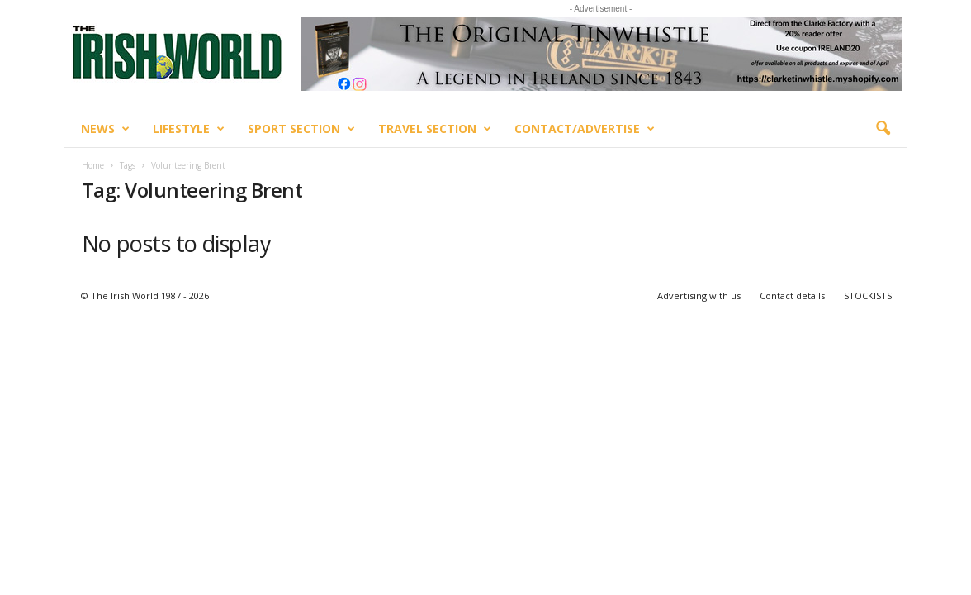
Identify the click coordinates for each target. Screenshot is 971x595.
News (105, 129)
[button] (882, 129)
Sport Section (301, 129)
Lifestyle (189, 129)
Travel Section (434, 129)
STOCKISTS (868, 295)
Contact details (792, 295)
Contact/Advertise (584, 129)
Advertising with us (699, 295)
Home (93, 165)
